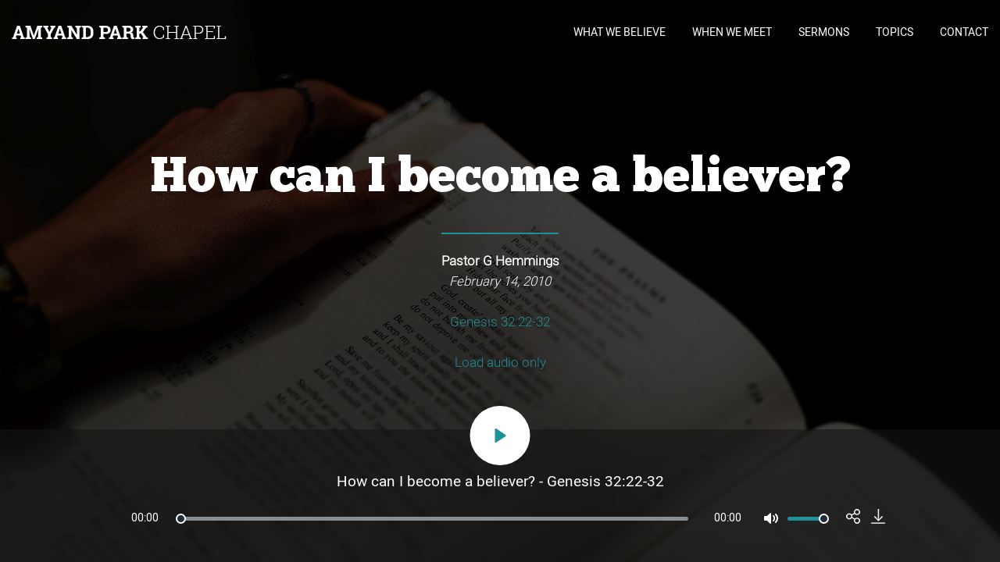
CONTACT (964, 32)
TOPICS (894, 32)
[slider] (432, 518)
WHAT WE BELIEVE (619, 32)
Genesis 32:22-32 (500, 322)
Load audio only (500, 363)
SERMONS (823, 32)
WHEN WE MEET (732, 32)
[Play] (500, 435)
